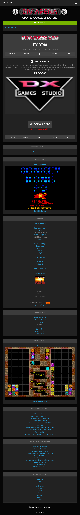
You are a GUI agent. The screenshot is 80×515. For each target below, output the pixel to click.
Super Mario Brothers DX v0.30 (40, 423)
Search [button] (54, 54)
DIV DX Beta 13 (10, 28)
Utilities (39, 250)
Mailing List (40, 264)
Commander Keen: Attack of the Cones (40, 427)
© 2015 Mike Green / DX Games (40, 507)
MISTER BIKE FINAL (40, 467)
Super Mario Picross (40, 421)
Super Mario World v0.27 (40, 416)
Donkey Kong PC (40, 449)
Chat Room (40, 322)
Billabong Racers (40, 414)
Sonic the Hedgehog (40, 446)
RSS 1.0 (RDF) (40, 305)
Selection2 (40, 486)
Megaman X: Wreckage (40, 451)
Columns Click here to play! (40, 373)
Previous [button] (12, 54)
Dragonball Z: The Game (40, 418)
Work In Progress (40, 235)
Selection (40, 479)
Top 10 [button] (40, 54)
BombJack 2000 (40, 462)
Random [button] (26, 54)
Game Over (40, 230)
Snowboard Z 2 (40, 432)
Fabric (40, 493)
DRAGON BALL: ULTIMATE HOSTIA (40, 453)
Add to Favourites (40, 268)
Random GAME (40, 333)
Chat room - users (40, 228)
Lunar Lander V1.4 (40, 456)
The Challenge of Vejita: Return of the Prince (40, 434)
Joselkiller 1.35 (40, 465)
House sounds (40, 484)
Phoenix (40, 425)
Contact (40, 262)
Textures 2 (40, 497)
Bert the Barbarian (40, 458)
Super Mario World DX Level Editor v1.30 (40, 460)
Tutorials (40, 248)
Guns (40, 482)
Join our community (40, 152)
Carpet (40, 500)
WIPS (40, 327)
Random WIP (40, 331)
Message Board (40, 223)
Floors (40, 491)
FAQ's (40, 253)
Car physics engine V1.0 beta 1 (40, 430)
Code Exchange (40, 244)
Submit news (40, 273)
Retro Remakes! (40, 318)
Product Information (40, 257)
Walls (40, 488)
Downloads (40, 246)
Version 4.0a (40, 512)
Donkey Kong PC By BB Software (40, 188)
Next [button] (68, 54)
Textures (40, 495)
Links (40, 239)
